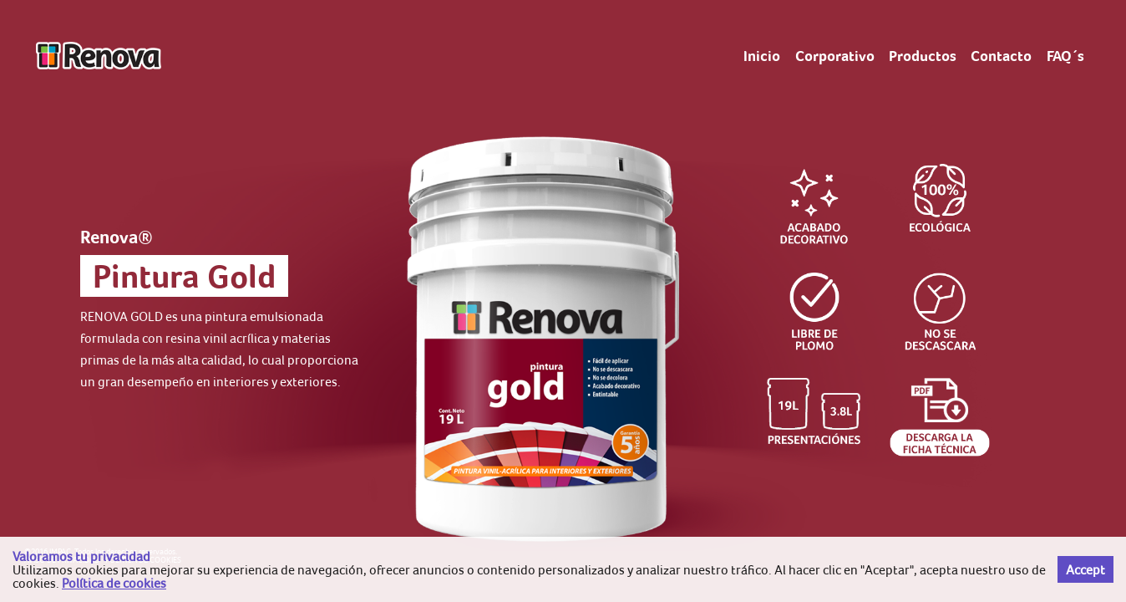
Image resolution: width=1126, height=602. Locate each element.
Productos (922, 56)
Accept (1085, 569)
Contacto (1001, 56)
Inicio (761, 56)
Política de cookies (114, 582)
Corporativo (835, 56)
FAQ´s (1065, 56)
